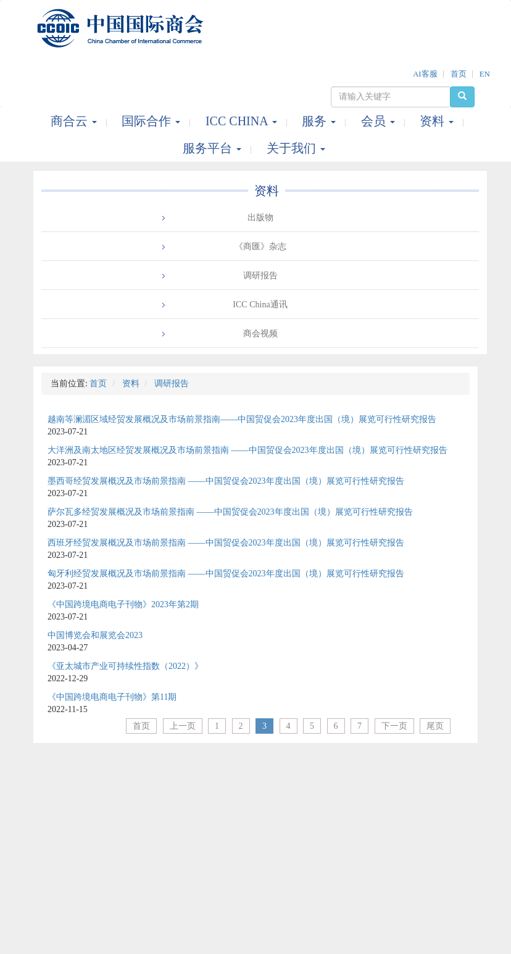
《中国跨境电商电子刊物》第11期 (112, 697)
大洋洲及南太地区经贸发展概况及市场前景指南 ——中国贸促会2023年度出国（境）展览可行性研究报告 (247, 450)
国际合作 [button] (152, 121)
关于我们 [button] (296, 148)
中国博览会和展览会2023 (95, 635)
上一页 (183, 726)
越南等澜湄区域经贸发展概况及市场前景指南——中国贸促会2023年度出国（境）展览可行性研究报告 (242, 419)
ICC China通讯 (260, 304)
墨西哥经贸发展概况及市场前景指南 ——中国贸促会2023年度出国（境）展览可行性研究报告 (226, 481)
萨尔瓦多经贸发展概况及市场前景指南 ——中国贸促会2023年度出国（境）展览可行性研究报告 (230, 511)
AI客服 (425, 73)
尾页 (435, 726)
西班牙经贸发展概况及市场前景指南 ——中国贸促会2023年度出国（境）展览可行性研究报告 (226, 542)
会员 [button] (379, 121)
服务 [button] (320, 121)
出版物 (260, 217)
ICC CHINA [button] (243, 121)
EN (485, 73)
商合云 (75, 121)
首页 (459, 73)
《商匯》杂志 (260, 246)
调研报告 (260, 275)
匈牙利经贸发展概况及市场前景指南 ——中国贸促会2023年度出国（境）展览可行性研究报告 (226, 573)
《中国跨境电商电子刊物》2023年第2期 (123, 604)
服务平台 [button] (213, 148)
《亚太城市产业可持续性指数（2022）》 (125, 666)
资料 (266, 190)
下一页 (394, 726)
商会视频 (260, 333)
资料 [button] (438, 121)
